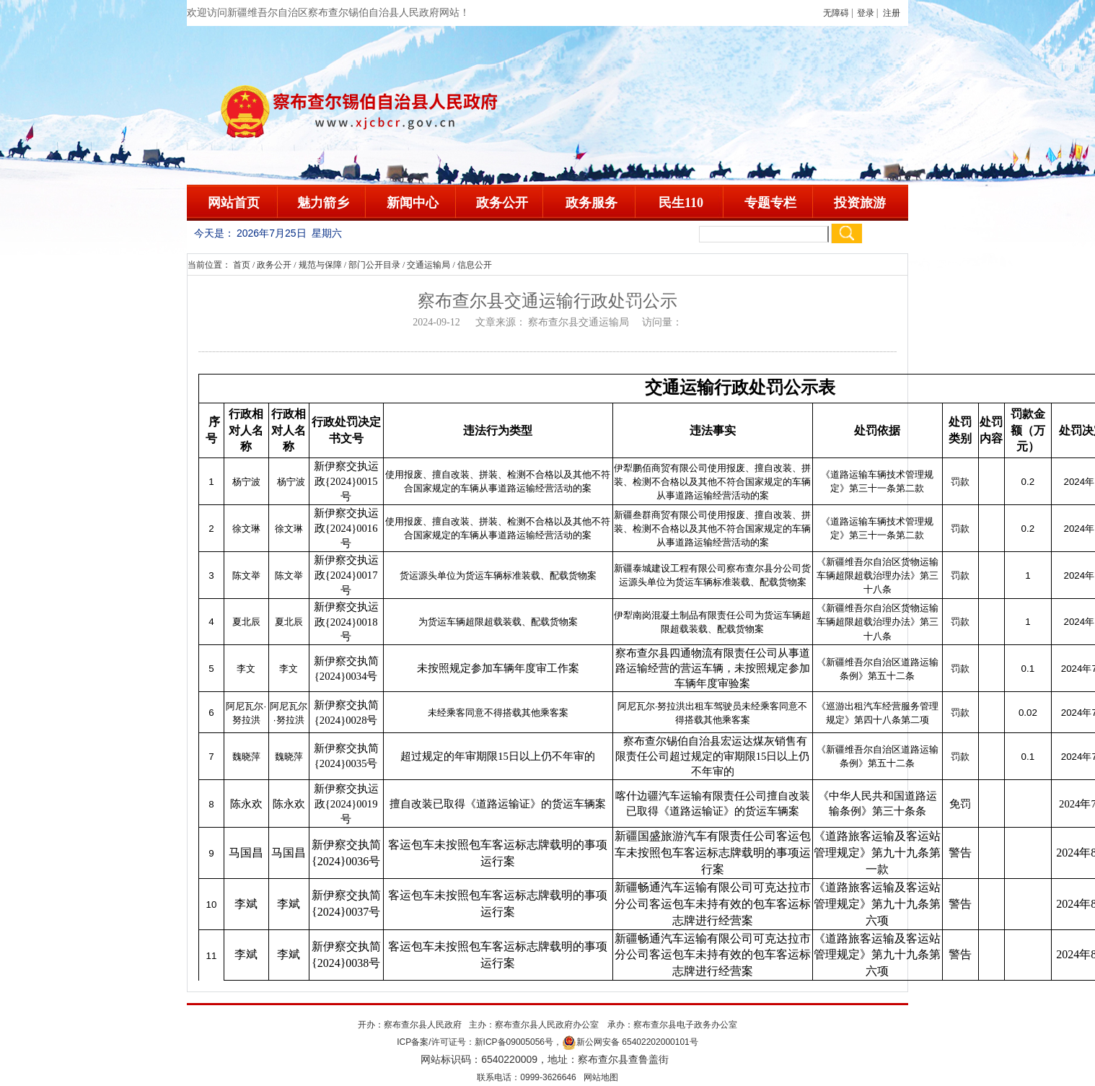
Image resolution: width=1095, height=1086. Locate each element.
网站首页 (234, 203)
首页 (241, 265)
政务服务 (591, 203)
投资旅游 (860, 203)
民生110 (681, 203)
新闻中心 (413, 203)
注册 (894, 13)
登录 (865, 13)
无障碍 (836, 13)
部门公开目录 (374, 265)
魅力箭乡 (323, 203)
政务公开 (502, 203)
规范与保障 (320, 265)
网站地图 (601, 1077)
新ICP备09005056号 (514, 1042)
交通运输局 (428, 265)
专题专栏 (770, 203)
